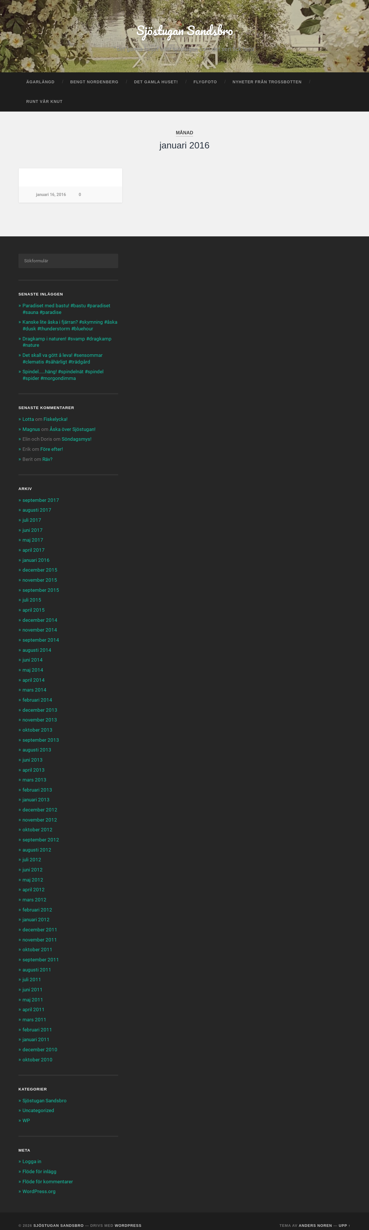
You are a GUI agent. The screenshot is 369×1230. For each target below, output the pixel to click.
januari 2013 (36, 795)
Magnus (31, 429)
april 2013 (33, 765)
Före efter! (51, 448)
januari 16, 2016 (51, 195)
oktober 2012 (37, 824)
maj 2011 (32, 992)
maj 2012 (32, 874)
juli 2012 (31, 854)
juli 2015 (31, 597)
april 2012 (33, 884)
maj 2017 (32, 538)
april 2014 (33, 676)
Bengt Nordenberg (94, 82)
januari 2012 (36, 913)
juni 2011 (32, 982)
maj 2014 (32, 667)
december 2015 (39, 568)
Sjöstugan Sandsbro (184, 30)
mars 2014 (34, 686)
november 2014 (39, 627)
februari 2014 (37, 696)
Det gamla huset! (156, 82)
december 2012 (39, 805)
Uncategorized (38, 1102)
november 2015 (39, 578)
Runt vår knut (44, 102)
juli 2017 (31, 519)
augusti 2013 (36, 746)
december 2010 (39, 1041)
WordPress (128, 1216)
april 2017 (33, 548)
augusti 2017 (36, 509)
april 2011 (33, 1002)
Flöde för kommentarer (47, 1173)
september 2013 (40, 736)
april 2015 (33, 608)
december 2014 (39, 617)
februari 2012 (37, 903)
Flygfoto (205, 82)
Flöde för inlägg (39, 1163)
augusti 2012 (36, 844)
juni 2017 (32, 529)
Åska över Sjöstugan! (72, 429)
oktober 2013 (37, 726)
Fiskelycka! (55, 419)
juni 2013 (32, 755)
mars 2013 (34, 775)
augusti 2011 (36, 963)
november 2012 (39, 815)
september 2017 (40, 499)
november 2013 (39, 716)
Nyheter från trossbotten (267, 82)
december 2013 (39, 706)
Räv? (47, 458)
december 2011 (39, 923)
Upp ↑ (345, 1216)
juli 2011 (31, 972)
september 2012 (40, 834)
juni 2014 (32, 657)
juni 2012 (32, 864)
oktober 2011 (37, 943)
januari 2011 (36, 1032)
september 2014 (40, 637)
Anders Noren (315, 1216)
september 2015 (40, 588)
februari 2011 (37, 1022)
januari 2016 (36, 558)
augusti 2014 (36, 647)
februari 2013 (37, 785)
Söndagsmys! (76, 438)
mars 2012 (34, 893)
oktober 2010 (37, 1051)
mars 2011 (34, 1012)
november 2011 (39, 933)
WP (26, 1112)
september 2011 (40, 953)
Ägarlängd (40, 82)
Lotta (28, 419)
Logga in (31, 1153)
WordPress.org (39, 1182)
